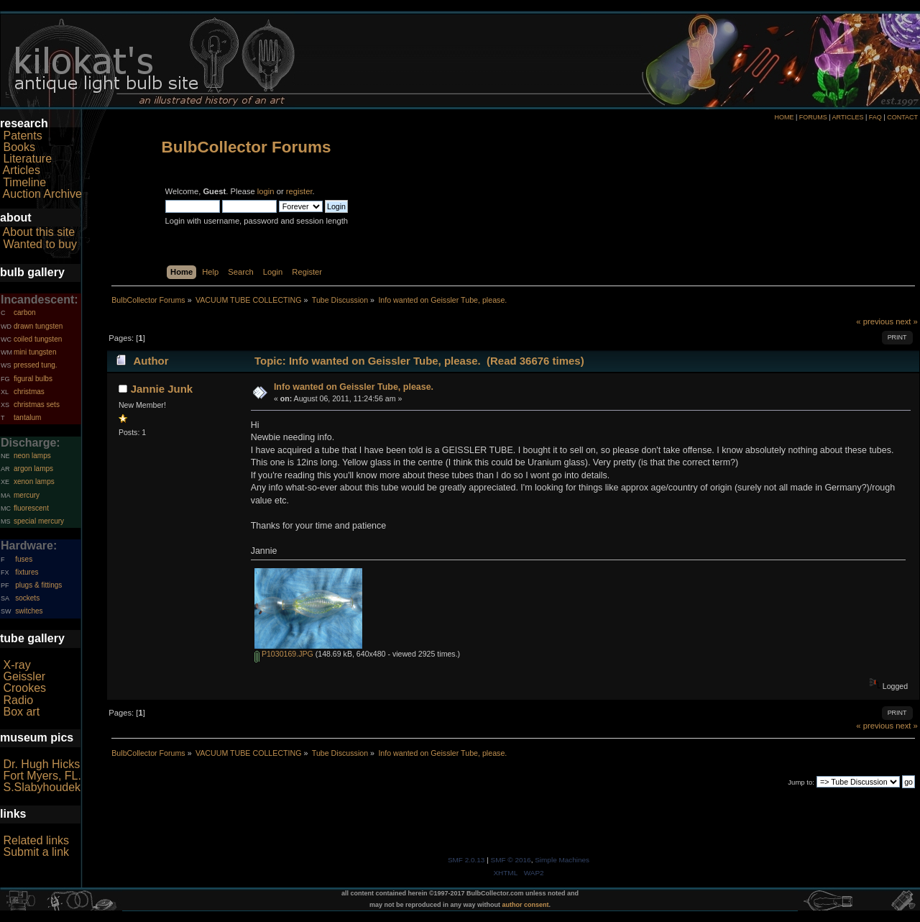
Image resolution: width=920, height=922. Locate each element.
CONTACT (902, 117)
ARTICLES (848, 117)
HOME (784, 117)
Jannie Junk (162, 389)
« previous (874, 321)
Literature (27, 158)
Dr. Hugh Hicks (41, 764)
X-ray (16, 665)
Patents (22, 135)
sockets (27, 598)
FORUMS (813, 117)
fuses (23, 559)
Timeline (24, 182)
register (299, 191)
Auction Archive (42, 194)
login (266, 191)
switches (28, 611)
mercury (27, 495)
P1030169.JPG (283, 653)
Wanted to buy (40, 244)
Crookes (24, 688)
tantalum (27, 417)
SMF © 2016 (511, 860)
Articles (21, 170)
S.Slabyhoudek (41, 787)
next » (907, 321)
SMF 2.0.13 (466, 860)
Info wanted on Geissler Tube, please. (353, 387)
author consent (525, 904)
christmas (29, 392)
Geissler (24, 676)
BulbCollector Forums (246, 147)
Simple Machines (562, 860)
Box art (21, 712)
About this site (39, 232)
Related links (36, 840)
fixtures (26, 572)
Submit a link (36, 852)
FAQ (875, 117)
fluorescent (31, 508)
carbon (25, 312)
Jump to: (801, 782)
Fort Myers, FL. (41, 776)
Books (18, 147)
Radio (18, 700)
